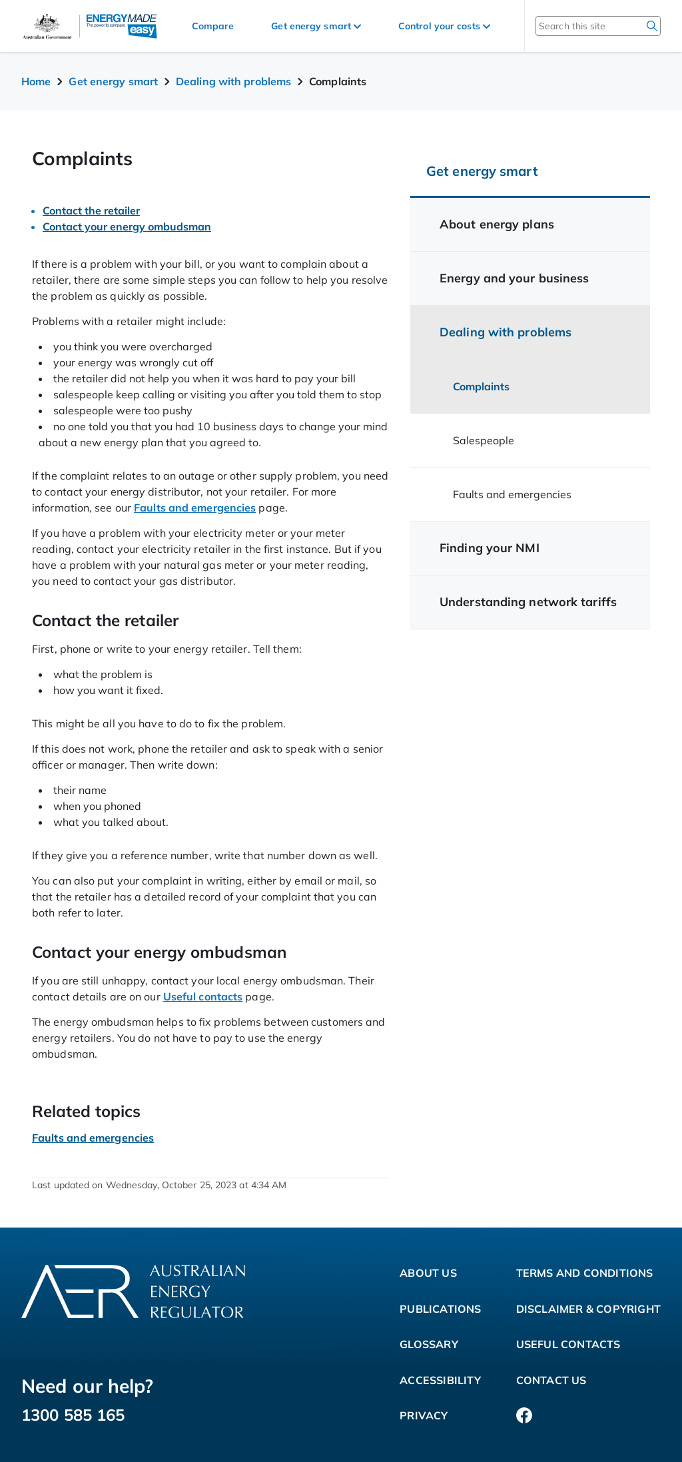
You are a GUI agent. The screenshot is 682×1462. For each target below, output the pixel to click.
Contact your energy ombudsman (127, 226)
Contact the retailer (91, 210)
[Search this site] (580, 26)
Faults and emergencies (195, 507)
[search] (652, 26)
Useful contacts (203, 996)
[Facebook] (524, 1416)
